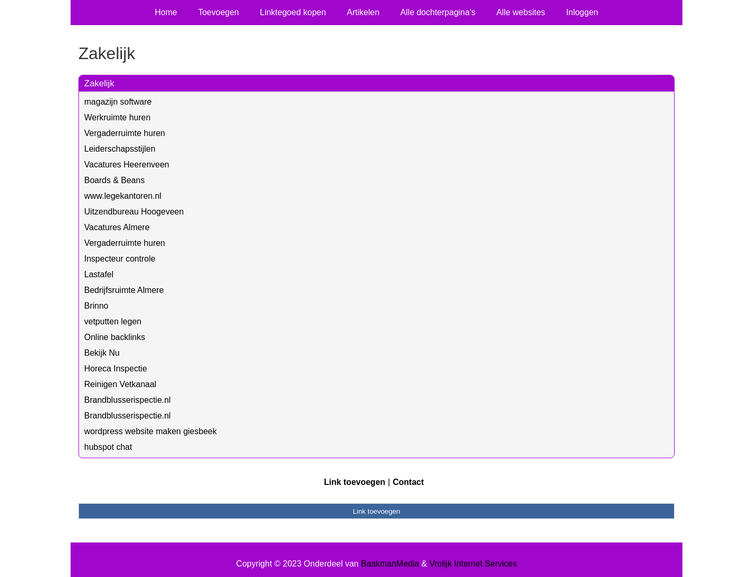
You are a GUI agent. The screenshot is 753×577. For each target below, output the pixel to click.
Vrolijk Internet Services (473, 563)
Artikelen (363, 12)
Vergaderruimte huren (124, 133)
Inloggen (582, 12)
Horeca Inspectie (115, 368)
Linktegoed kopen (293, 12)
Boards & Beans (114, 180)
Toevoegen (218, 12)
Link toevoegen (354, 482)
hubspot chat (108, 447)
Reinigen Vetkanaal (120, 384)
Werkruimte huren (117, 117)
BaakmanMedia (390, 563)
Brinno (96, 305)
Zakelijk (99, 83)
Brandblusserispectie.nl (127, 399)
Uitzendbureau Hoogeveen (134, 211)
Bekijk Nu (102, 352)
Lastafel (98, 274)
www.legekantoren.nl (123, 195)
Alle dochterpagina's (438, 12)
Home (166, 12)
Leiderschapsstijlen (119, 148)
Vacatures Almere (117, 227)
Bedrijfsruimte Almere (124, 290)
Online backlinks (114, 337)
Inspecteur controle (119, 258)
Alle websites (520, 12)
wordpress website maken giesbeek (150, 431)
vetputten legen (112, 321)
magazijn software (118, 101)
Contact (408, 482)
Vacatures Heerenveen (126, 164)
